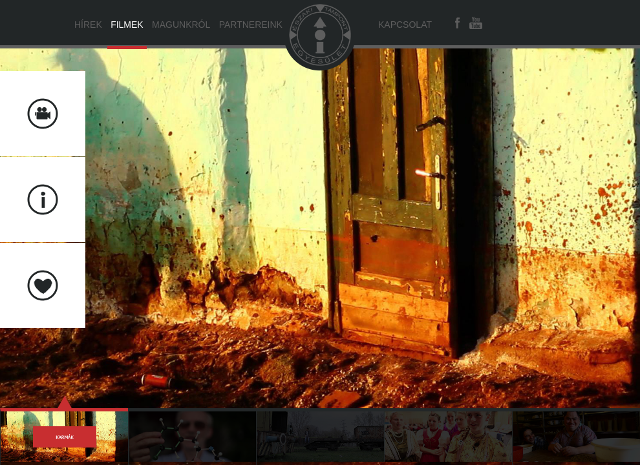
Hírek (88, 24)
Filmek (127, 24)
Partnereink (251, 24)
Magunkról (181, 24)
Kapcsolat (405, 24)
